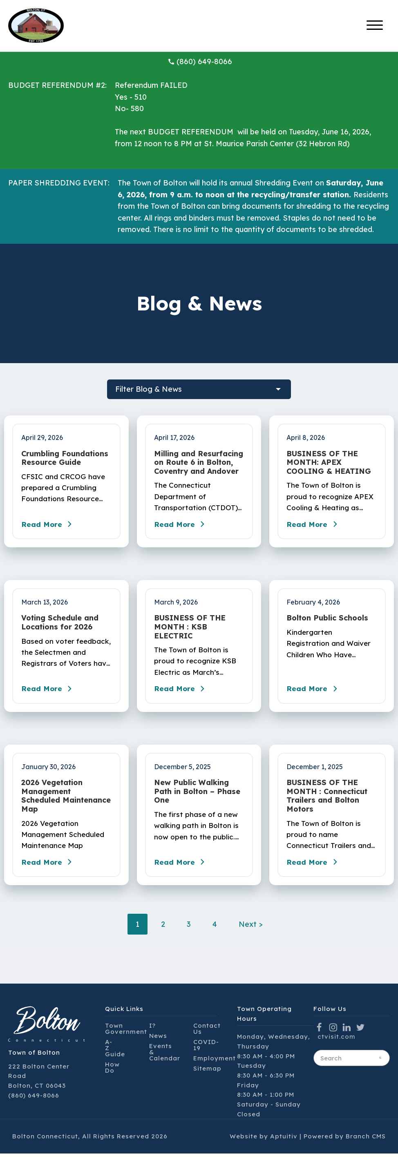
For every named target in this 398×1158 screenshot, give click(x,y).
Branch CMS (366, 1141)
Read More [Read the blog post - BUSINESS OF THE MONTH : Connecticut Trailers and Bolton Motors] (314, 866)
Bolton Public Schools (327, 619)
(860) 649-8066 (200, 61)
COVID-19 (206, 1049)
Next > (251, 928)
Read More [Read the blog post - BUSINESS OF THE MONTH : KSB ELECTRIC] (182, 691)
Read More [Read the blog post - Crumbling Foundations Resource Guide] (49, 526)
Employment (214, 1062)
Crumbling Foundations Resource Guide (64, 458)
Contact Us (207, 1033)
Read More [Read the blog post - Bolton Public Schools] (314, 691)
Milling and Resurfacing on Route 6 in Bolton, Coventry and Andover (198, 462)
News (158, 1040)
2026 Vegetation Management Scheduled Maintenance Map (66, 798)
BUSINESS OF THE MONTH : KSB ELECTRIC (190, 628)
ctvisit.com (337, 1041)
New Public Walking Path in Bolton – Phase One (197, 794)
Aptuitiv (283, 1141)
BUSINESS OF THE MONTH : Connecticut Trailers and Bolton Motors (326, 798)
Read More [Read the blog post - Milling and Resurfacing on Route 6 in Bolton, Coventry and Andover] (182, 526)
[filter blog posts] (199, 389)
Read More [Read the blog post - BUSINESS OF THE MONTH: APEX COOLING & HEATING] (314, 526)
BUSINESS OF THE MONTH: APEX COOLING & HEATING (328, 462)
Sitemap (207, 1072)
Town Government (126, 1033)
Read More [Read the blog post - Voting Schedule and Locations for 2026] (49, 691)
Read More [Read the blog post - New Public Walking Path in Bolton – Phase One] (182, 866)
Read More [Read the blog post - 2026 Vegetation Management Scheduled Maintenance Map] (49, 866)
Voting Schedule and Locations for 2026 (59, 624)
